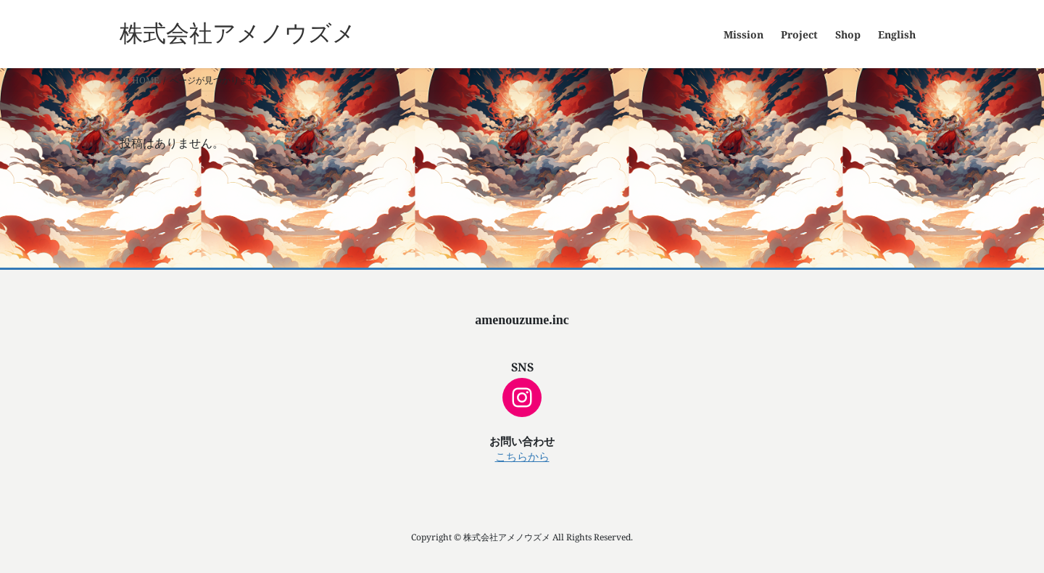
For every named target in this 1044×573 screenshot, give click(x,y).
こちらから (522, 457)
